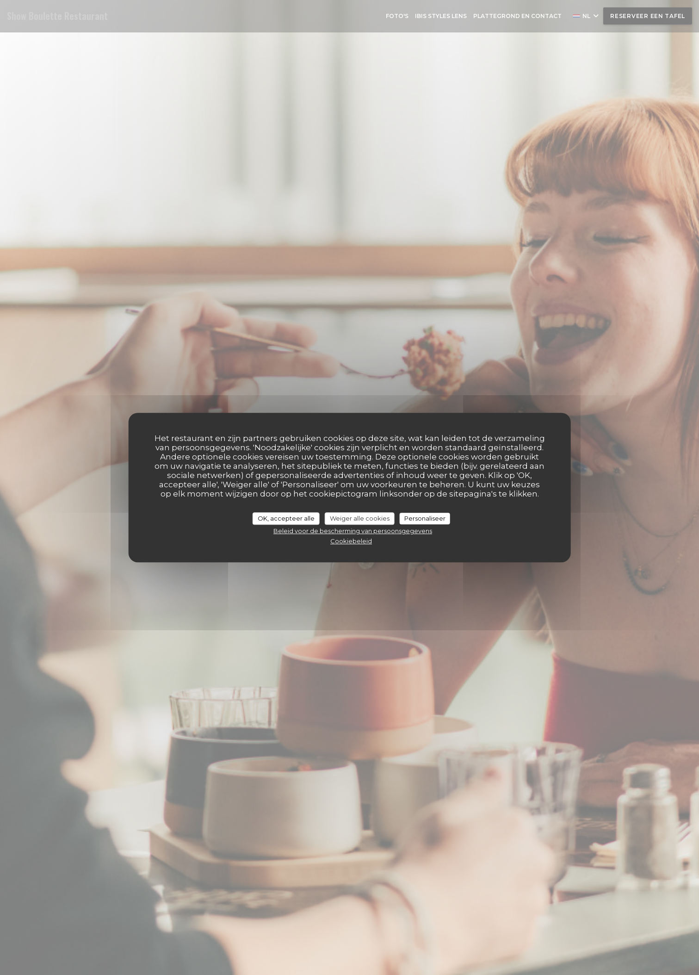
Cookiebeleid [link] (351, 541)
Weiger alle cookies (360, 518)
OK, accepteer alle (286, 518)
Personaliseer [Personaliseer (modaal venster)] (424, 518)
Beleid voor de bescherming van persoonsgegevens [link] (352, 530)
